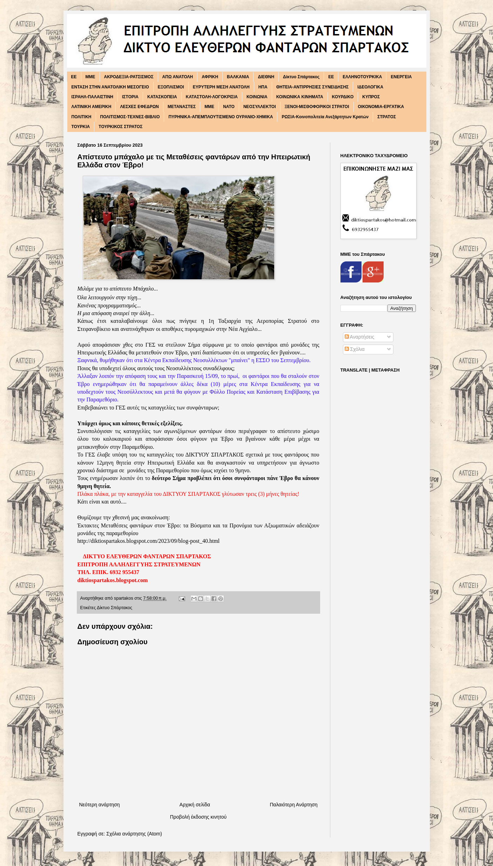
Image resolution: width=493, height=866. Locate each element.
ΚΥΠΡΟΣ (371, 96)
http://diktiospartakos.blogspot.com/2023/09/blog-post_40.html (148, 541)
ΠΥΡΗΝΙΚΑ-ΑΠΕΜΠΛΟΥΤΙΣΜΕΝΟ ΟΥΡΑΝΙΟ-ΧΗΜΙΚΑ (220, 116)
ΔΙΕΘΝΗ (266, 76)
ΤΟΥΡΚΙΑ (81, 126)
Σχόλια (355, 349)
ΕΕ (331, 76)
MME (90, 76)
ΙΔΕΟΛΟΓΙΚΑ (370, 87)
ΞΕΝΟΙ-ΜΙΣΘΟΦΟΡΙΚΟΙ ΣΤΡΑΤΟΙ (317, 106)
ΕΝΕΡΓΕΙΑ (401, 76)
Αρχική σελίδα (195, 804)
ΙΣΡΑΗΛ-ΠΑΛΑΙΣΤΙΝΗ (93, 96)
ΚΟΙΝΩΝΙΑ (257, 96)
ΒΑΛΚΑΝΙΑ (238, 76)
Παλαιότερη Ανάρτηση (293, 804)
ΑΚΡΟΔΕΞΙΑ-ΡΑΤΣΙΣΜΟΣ (129, 76)
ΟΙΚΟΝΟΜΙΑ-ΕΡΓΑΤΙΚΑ (381, 106)
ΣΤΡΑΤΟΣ (386, 116)
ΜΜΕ (209, 106)
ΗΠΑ (263, 87)
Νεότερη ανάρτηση (99, 804)
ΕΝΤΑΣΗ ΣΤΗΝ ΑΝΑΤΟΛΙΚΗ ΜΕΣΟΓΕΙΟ (110, 87)
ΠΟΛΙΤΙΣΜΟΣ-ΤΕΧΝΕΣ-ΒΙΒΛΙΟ (130, 116)
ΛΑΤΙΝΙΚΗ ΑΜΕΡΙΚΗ (92, 106)
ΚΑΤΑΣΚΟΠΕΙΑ (162, 96)
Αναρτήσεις (359, 337)
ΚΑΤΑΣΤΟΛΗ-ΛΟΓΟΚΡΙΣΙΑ (212, 96)
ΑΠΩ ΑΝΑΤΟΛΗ (177, 76)
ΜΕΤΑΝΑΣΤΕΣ (182, 106)
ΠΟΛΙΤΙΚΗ (82, 116)
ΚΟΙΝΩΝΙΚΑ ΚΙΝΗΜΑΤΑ (299, 96)
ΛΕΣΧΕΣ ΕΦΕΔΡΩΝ (139, 106)
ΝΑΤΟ (229, 106)
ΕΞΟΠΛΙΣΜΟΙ (171, 87)
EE (74, 76)
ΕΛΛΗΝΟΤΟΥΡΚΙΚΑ (362, 76)
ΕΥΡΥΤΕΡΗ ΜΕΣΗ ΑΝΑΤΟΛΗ (221, 87)
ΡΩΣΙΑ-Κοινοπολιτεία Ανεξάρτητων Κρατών (325, 116)
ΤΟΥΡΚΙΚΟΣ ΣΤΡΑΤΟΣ (120, 126)
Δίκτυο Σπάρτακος (301, 76)
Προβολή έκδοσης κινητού (198, 817)
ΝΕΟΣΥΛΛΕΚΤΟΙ (259, 106)
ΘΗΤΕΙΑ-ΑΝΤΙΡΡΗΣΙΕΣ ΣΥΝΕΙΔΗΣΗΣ (312, 87)
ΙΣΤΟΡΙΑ (130, 96)
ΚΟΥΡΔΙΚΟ (343, 96)
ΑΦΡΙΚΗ (210, 76)
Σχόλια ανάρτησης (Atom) (134, 834)
